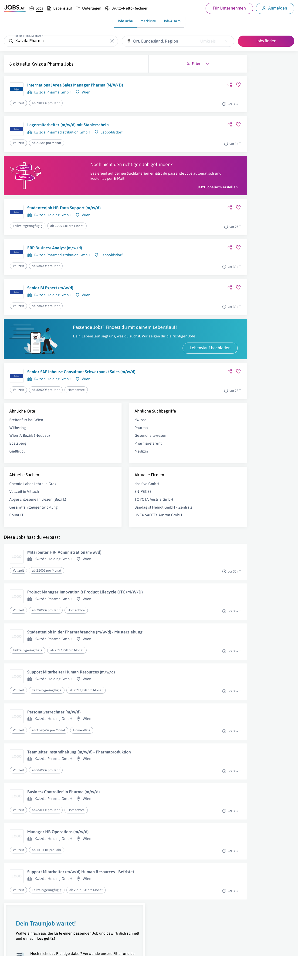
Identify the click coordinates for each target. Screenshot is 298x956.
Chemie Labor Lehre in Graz (33, 512)
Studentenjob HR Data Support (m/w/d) (64, 222)
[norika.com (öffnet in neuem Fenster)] (165, 948)
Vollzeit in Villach (24, 520)
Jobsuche (125, 21)
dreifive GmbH (96, 512)
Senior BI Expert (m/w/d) (50, 301)
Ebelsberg (17, 472)
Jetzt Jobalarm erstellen (116, 201)
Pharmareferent (97, 472)
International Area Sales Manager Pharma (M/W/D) (66, 88)
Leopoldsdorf (111, 135)
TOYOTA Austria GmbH (103, 527)
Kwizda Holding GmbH (52, 229)
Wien (86, 98)
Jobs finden (266, 40)
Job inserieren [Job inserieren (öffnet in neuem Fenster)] (31, 948)
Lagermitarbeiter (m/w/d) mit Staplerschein (68, 128)
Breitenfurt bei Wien (26, 448)
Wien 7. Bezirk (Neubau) (29, 464)
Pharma (90, 456)
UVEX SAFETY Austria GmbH (107, 548)
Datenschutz (84, 948)
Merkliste (148, 21)
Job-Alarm (172, 21)
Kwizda (90, 448)
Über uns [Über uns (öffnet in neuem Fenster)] (10, 948)
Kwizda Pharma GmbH (52, 98)
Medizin (90, 479)
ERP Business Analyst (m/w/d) (54, 262)
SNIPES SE (92, 520)
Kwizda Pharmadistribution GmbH (62, 135)
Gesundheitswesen (99, 464)
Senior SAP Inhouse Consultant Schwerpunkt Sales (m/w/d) (73, 399)
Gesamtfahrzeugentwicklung (33, 540)
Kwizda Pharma (47, 64)
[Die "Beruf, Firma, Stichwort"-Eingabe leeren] (112, 41)
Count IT (16, 548)
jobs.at (116, 948)
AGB (68, 948)
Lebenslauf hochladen (108, 372)
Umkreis (208, 41)
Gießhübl (17, 479)
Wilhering (17, 456)
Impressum (53, 948)
